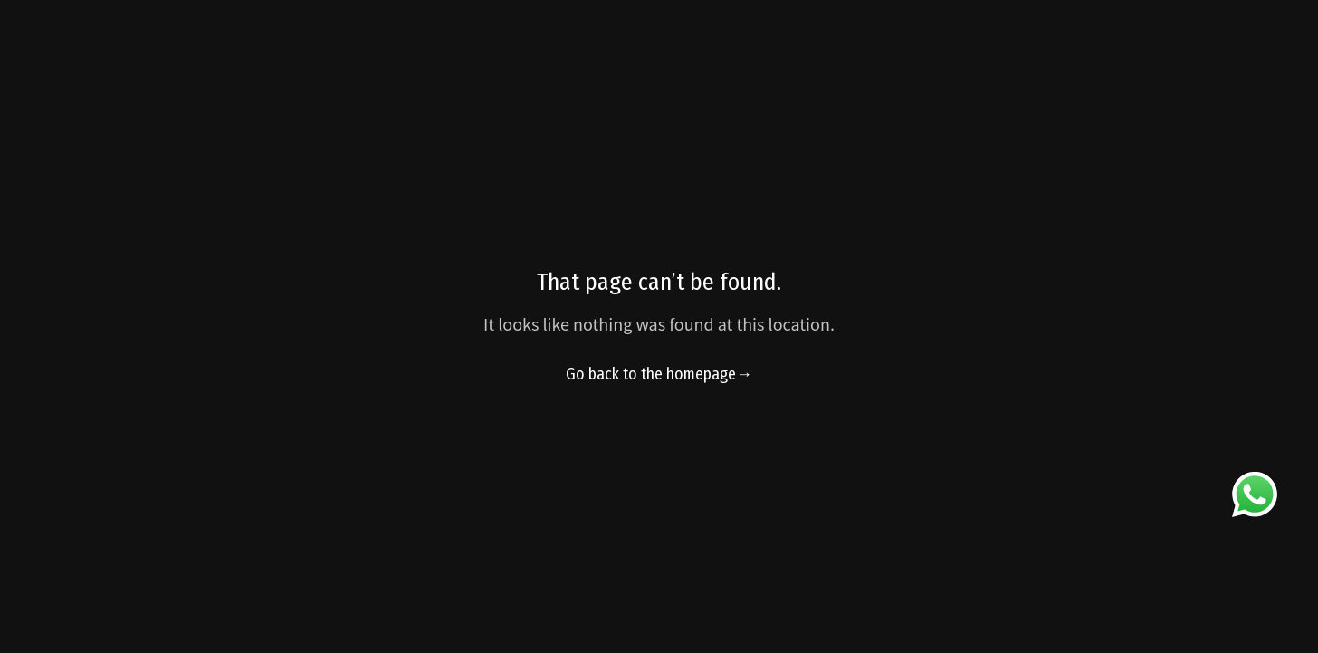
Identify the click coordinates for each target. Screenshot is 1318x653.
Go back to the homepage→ (659, 374)
